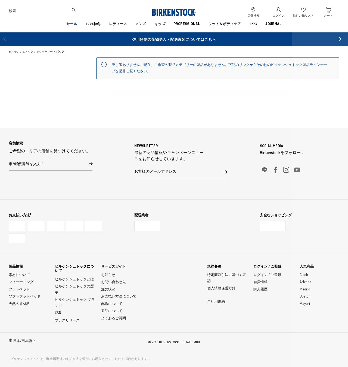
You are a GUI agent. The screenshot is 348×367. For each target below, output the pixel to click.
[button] (5, 38)
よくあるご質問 (113, 318)
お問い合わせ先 (113, 282)
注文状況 (108, 289)
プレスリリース (67, 320)
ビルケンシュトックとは (74, 279)
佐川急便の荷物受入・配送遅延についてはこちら (174, 40)
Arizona (305, 282)
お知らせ (108, 275)
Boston (305, 296)
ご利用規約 (216, 302)
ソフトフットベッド (25, 296)
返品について (111, 311)
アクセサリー (44, 51)
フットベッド (19, 289)
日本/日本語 (22, 341)
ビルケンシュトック (21, 51)
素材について (19, 275)
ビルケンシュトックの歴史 (74, 290)
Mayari (305, 304)
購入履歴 (260, 289)
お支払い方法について (118, 296)
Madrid (305, 289)
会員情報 (260, 282)
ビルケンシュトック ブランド (75, 303)
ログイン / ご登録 (267, 275)
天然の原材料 (19, 304)
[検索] (39, 11)
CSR (58, 313)
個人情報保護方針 (221, 288)
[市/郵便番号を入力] (90, 164)
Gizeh (304, 275)
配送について (111, 304)
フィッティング (21, 282)
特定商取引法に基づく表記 (226, 278)
